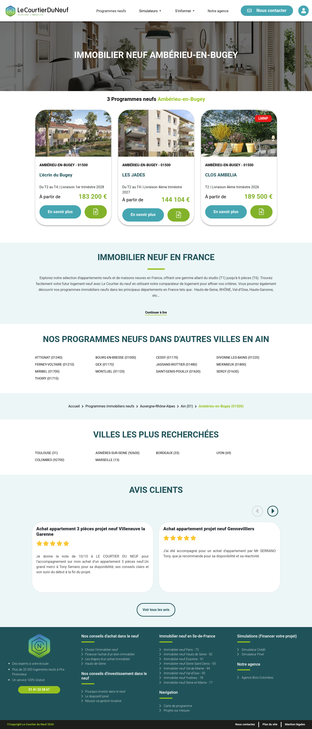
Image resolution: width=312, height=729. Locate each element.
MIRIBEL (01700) (47, 371)
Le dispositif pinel (95, 696)
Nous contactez (245, 724)
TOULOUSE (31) (46, 453)
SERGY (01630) (228, 371)
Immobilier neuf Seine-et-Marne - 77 (186, 682)
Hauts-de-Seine (93, 663)
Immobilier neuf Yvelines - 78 (181, 678)
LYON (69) (224, 453)
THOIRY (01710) (47, 378)
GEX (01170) (104, 364)
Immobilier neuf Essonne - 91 (181, 659)
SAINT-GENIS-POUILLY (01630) (178, 371)
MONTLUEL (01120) (110, 371)
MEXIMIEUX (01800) (231, 364)
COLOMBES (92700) (49, 460)
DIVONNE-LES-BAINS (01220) (238, 357)
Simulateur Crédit (251, 650)
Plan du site (270, 724)
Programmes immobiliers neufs (109, 406)
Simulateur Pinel (250, 654)
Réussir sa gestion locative (101, 701)
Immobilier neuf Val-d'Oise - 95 (182, 673)
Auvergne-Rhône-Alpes (157, 406)
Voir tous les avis (156, 609)
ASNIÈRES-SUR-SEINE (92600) (117, 453)
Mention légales (295, 724)
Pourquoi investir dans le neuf (103, 691)
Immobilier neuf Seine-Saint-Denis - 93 (187, 663)
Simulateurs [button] (149, 11)
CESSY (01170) (167, 357)
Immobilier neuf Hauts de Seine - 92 (186, 654)
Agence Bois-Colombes (255, 677)
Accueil (74, 406)
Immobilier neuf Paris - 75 (179, 650)
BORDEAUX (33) (167, 453)
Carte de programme (175, 706)
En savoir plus (60, 212)
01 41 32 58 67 (39, 689)
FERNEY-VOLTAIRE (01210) (54, 364)
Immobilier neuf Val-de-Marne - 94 (184, 668)
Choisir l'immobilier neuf (99, 650)
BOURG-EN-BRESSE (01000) (115, 357)
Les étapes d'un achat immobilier (105, 659)
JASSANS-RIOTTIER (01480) (176, 364)
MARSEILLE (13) (107, 460)
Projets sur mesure (174, 710)
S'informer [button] (183, 11)
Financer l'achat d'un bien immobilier (108, 654)
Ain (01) (187, 406)
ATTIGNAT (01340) (49, 357)
